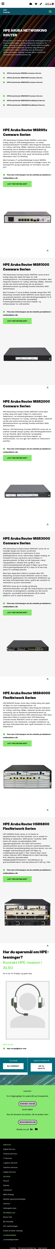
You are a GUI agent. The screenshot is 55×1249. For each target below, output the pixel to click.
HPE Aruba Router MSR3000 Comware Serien (24, 96)
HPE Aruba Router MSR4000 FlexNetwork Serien (26, 100)
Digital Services (9, 1149)
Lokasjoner (7, 1190)
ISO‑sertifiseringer (10, 1226)
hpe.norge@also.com (16, 1048)
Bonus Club (7, 1217)
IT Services (7, 1158)
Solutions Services (10, 1167)
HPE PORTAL (6, 11)
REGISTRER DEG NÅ (28, 1122)
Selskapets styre (9, 1208)
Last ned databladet (17, 184)
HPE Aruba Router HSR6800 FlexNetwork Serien (26, 105)
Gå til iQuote (41, 1067)
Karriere (6, 1185)
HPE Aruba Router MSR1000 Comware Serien (24, 78)
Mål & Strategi (8, 1194)
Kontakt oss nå (27, 1104)
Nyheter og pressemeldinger (14, 1199)
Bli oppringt (13, 1066)
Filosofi (6, 1181)
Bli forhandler (8, 1222)
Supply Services (9, 1172)
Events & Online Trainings (13, 1231)
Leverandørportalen (11, 1240)
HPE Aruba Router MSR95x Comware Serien (24, 73)
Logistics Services (10, 1163)
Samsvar (6, 1204)
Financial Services (10, 1154)
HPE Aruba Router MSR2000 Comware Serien (25, 82)
